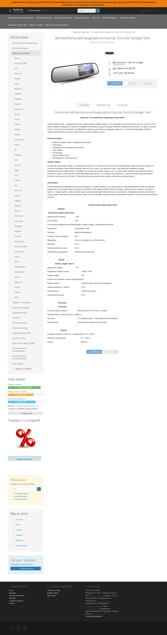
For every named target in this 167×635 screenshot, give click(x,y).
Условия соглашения (16, 596)
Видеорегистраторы (64, 18)
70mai (15, 58)
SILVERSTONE (19, 63)
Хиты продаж (18, 364)
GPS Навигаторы (110, 18)
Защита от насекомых (21, 302)
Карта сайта (51, 596)
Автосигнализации (44, 18)
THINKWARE (18, 267)
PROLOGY (17, 216)
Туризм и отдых (36, 25)
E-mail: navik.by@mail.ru (94, 616)
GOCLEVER (18, 140)
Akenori (16, 79)
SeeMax (16, 231)
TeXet (15, 262)
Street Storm (18, 252)
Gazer (15, 119)
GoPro (16, 145)
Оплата (65, 11)
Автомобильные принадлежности (19, 357)
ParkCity (16, 206)
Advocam (17, 74)
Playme (16, 211)
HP (14, 150)
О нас (72, 11)
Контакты (12, 598)
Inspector (17, 155)
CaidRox (16, 94)
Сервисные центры (16, 601)
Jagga (15, 170)
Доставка (56, 11)
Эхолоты (96, 18)
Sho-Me (16, 236)
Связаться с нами (53, 590)
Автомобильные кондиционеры (19, 349)
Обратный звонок (25, 569)
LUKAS (16, 180)
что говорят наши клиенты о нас (27, 406)
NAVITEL (17, 191)
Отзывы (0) (121, 105)
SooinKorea (18, 241)
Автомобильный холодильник (21, 18)
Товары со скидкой (21, 369)
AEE (15, 297)
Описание (83, 105)
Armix (15, 84)
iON (15, 160)
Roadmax (17, 226)
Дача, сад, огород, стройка (57, 25)
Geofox (16, 124)
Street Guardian (19, 246)
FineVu (16, 114)
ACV (15, 68)
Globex (16, 129)
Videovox (17, 282)
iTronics (16, 165)
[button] (146, 10)
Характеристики (102, 105)
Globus (16, 135)
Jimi (15, 175)
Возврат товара (53, 593)
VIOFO (16, 287)
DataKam (17, 99)
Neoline (16, 196)
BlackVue (17, 89)
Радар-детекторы (82, 18)
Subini (15, 257)
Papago (16, 201)
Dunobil (16, 104)
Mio (14, 185)
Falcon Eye (18, 109)
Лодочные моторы (128, 18)
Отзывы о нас (25, 413)
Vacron (16, 277)
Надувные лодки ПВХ (17, 25)
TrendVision (18, 272)
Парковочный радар (20, 308)
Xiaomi (16, 292)
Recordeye (17, 221)
